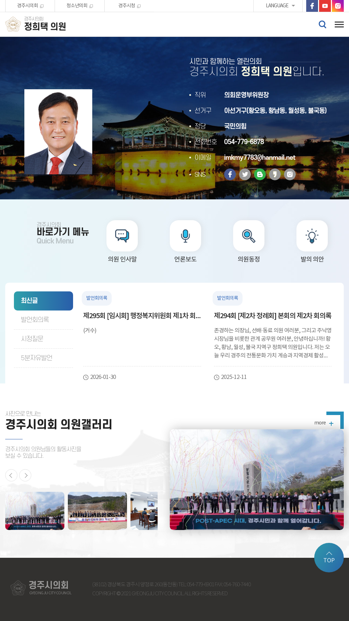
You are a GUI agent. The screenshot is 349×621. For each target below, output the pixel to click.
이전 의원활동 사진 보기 (11, 475)
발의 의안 (312, 259)
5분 (36, 358)
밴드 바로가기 (260, 174)
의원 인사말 (122, 259)
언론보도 (185, 259)
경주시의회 (27, 6)
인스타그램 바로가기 (338, 6)
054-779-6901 (200, 585)
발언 (35, 320)
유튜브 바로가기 (325, 6)
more (320, 423)
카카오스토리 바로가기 (275, 174)
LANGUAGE (277, 6)
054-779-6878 (244, 142)
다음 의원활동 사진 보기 (25, 475)
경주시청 (126, 6)
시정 (32, 339)
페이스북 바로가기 (312, 6)
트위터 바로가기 (245, 174)
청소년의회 (76, 6)
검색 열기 (322, 23)
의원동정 (249, 259)
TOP (329, 560)
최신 (29, 301)
